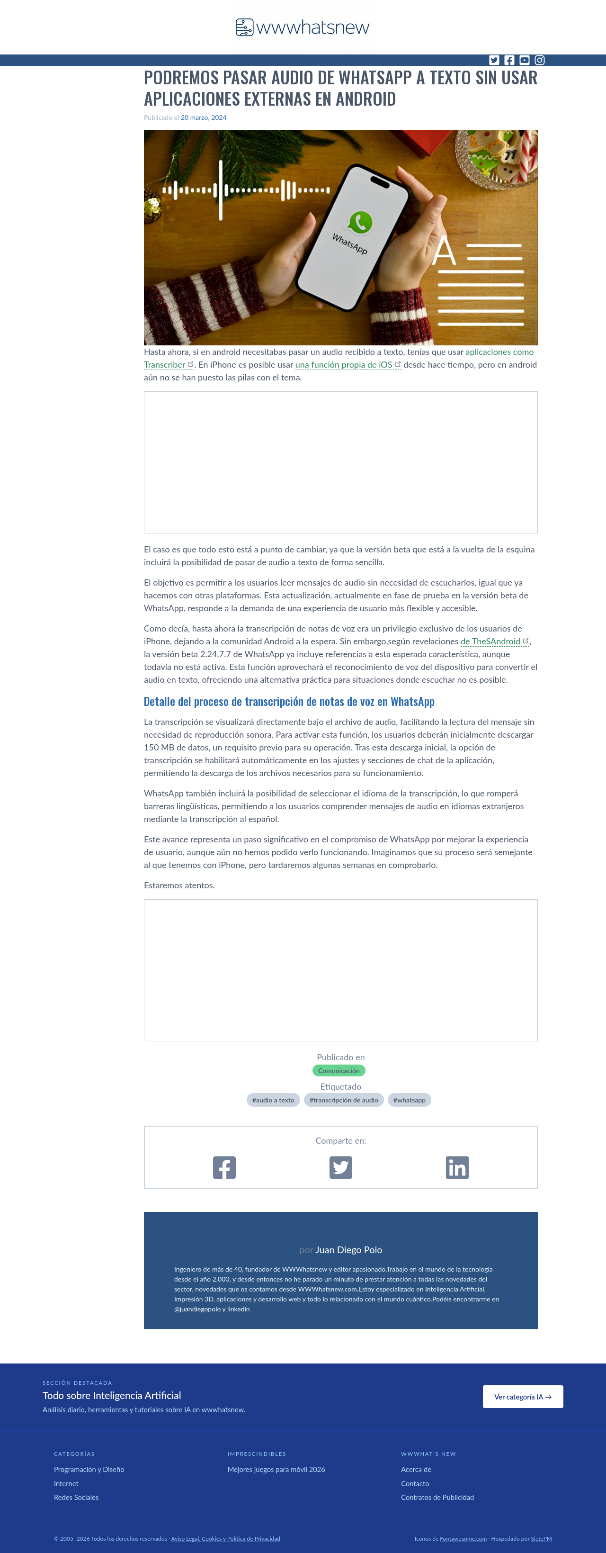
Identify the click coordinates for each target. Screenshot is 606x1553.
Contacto (415, 1483)
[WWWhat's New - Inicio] (303, 27)
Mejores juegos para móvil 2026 (276, 1469)
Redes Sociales (76, 1497)
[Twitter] (494, 60)
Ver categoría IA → (523, 1396)
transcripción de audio (345, 1100)
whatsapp (411, 1100)
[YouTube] (524, 60)
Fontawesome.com (463, 1538)
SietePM (541, 1538)
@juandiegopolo (197, 1309)
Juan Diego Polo (349, 1249)
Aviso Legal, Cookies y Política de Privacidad (226, 1538)
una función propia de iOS (343, 364)
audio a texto (275, 1100)
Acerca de (416, 1469)
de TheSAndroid (490, 641)
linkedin (238, 1309)
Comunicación (339, 1070)
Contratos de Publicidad (437, 1497)
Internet (66, 1483)
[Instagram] (539, 60)
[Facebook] (509, 60)
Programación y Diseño (89, 1469)
